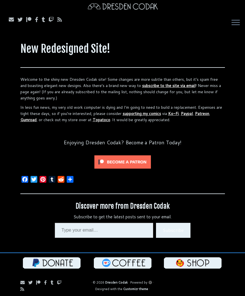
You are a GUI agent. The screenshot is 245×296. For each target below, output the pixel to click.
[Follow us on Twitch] (53, 19)
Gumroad (28, 120)
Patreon (202, 113)
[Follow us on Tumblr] (45, 19)
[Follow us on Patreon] (30, 19)
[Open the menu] (235, 23)
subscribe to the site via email (169, 85)
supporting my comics (142, 113)
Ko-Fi (173, 113)
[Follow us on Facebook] (38, 19)
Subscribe (173, 230)
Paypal (187, 113)
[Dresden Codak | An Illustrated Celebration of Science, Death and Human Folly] (122, 7)
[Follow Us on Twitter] (22, 19)
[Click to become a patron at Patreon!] (122, 161)
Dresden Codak (116, 282)
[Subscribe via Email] (13, 19)
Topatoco (101, 120)
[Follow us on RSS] (61, 19)
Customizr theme (135, 289)
